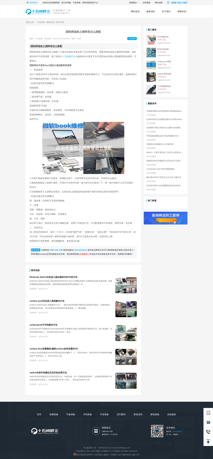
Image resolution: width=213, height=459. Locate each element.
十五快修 (40, 22)
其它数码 (121, 414)
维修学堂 (181, 11)
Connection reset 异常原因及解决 (160, 169)
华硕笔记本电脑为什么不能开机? (160, 144)
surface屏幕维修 (164, 74)
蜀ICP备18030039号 (84, 455)
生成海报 (132, 38)
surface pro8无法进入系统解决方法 (47, 301)
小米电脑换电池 (164, 86)
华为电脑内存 (163, 37)
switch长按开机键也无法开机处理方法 (48, 372)
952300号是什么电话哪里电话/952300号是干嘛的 (165, 185)
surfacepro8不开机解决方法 (43, 325)
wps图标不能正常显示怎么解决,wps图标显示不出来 (165, 127)
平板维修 (70, 414)
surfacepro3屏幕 (164, 61)
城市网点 (33, 2)
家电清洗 (138, 414)
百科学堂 (60, 22)
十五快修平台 (68, 56)
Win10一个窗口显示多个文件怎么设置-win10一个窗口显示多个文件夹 (165, 152)
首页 (39, 414)
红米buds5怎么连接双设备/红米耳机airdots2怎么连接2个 (165, 119)
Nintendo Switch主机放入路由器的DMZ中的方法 (53, 277)
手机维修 (87, 414)
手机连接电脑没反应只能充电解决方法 (162, 136)
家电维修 (155, 414)
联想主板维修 (163, 49)
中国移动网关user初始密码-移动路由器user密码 (165, 111)
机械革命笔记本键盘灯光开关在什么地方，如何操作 (165, 161)
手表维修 (104, 414)
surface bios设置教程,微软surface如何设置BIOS (54, 349)
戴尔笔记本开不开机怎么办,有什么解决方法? (165, 177)
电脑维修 (53, 414)
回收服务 (171, 414)
